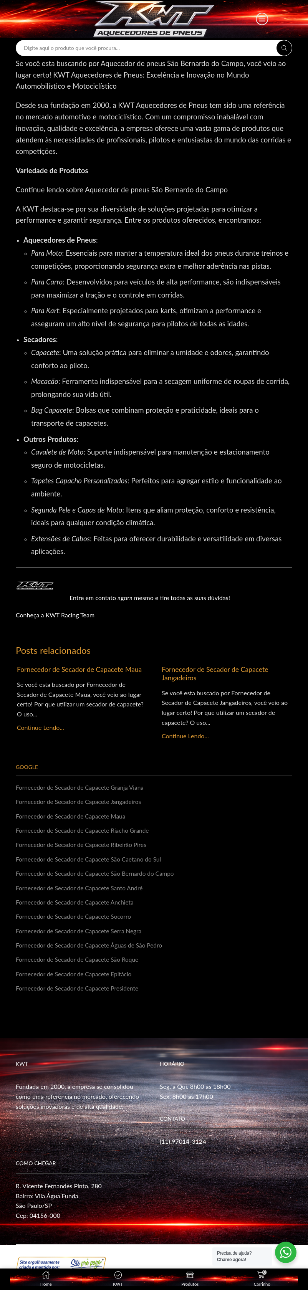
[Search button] (284, 48)
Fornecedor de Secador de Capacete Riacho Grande (85, 831)
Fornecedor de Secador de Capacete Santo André (81, 889)
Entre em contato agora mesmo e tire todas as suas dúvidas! (150, 597)
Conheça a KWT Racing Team (55, 615)
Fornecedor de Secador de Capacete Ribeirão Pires (83, 845)
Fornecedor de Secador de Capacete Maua (72, 673)
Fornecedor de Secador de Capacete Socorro (75, 919)
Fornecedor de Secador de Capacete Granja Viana (82, 787)
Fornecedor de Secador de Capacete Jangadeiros (217, 673)
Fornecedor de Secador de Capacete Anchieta (77, 904)
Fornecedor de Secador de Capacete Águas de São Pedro (91, 948)
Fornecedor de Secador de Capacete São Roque (79, 963)
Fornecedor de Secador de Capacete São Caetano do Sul (91, 860)
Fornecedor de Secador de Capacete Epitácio (76, 977)
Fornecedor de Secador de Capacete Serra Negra (81, 933)
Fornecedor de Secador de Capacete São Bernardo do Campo (98, 875)
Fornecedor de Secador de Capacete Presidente (79, 992)
